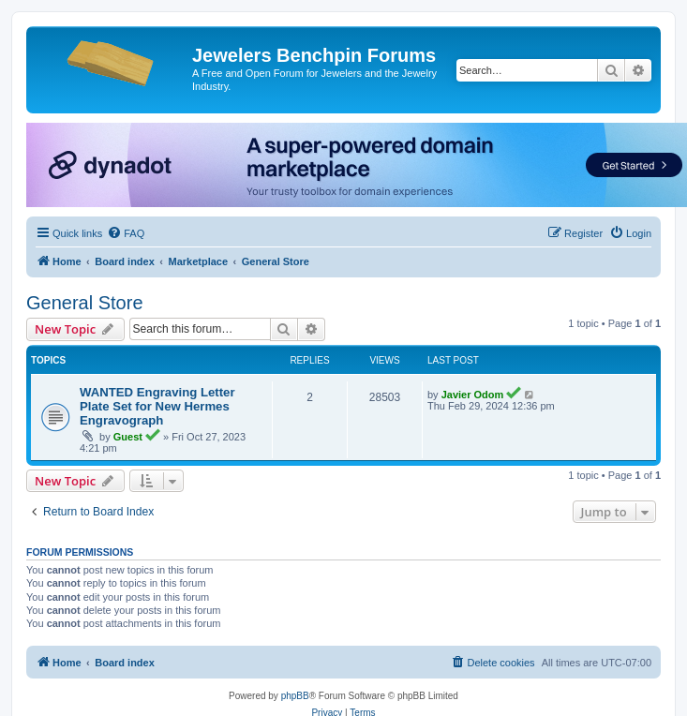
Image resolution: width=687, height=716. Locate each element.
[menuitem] (125, 233)
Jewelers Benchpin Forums (314, 55)
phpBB (295, 696)
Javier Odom (472, 394)
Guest (127, 436)
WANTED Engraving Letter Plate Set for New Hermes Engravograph (157, 406)
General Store (84, 302)
